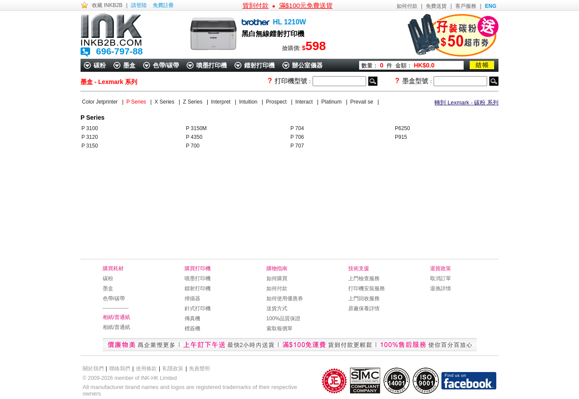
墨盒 (129, 65)
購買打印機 (198, 268)
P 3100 (89, 128)
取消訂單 (440, 278)
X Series (165, 102)
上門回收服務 (364, 298)
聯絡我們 (119, 368)
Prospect (277, 102)
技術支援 (358, 268)
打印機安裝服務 (366, 288)
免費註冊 (163, 5)
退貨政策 (440, 268)
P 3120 (89, 137)
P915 (401, 137)
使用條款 (146, 368)
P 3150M (196, 128)
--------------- (116, 308)
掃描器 (192, 298)
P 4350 (194, 137)
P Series (137, 102)
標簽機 (192, 328)
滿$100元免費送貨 (306, 5)
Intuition (249, 102)
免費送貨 (436, 6)
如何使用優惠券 (284, 298)
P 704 (297, 128)
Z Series (193, 102)
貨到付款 (255, 5)
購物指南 (276, 268)
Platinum (332, 102)
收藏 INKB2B (107, 5)
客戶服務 (465, 6)
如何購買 (276, 278)
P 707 (297, 146)
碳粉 (100, 65)
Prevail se (362, 102)
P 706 (297, 137)
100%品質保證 (283, 318)
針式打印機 (198, 308)
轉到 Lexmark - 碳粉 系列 (466, 102)
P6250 (402, 128)
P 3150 (89, 146)
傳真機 (192, 318)
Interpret (221, 102)
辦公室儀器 (307, 65)
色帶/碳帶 (166, 65)
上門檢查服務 (364, 278)
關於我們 (93, 368)
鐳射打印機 (259, 65)
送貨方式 (276, 308)
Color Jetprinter (101, 102)
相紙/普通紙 (116, 317)
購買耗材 (113, 268)
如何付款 (407, 6)
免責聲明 (199, 368)
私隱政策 (172, 368)
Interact (305, 102)
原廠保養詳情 (364, 308)
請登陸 (139, 5)
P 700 (192, 146)
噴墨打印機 (211, 65)
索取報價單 (279, 328)
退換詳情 (440, 288)
